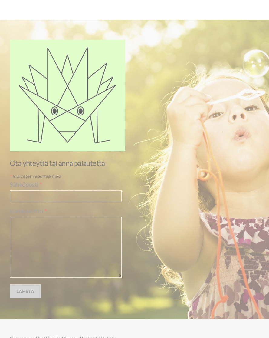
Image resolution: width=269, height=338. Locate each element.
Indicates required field (35, 176)
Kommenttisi (28, 211)
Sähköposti (26, 184)
